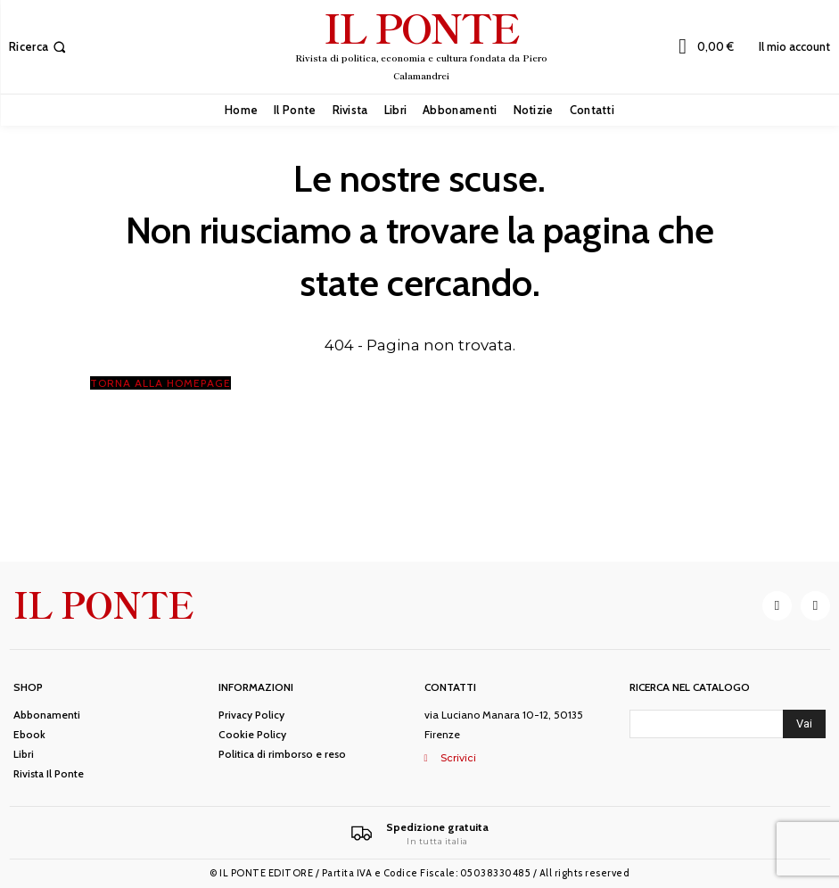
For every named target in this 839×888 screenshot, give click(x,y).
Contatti (450, 687)
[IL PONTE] (421, 44)
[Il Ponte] (419, 833)
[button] (39, 46)
